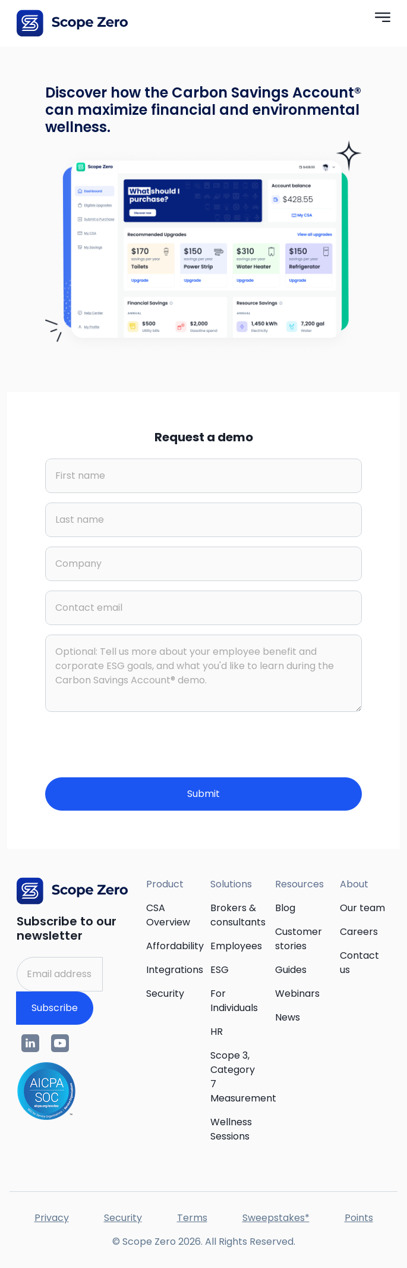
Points (359, 1218)
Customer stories (298, 939)
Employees (236, 946)
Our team (362, 908)
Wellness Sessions (231, 1129)
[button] (382, 17)
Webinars (297, 993)
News (287, 1017)
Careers (359, 932)
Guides (291, 970)
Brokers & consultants (238, 915)
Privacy (51, 1218)
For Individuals (234, 1001)
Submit (203, 794)
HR (216, 1031)
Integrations (174, 970)
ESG (219, 970)
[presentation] (135, 744)
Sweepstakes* (276, 1218)
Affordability (175, 946)
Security (165, 993)
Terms (192, 1218)
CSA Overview (168, 915)
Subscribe (54, 1008)
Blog (285, 908)
